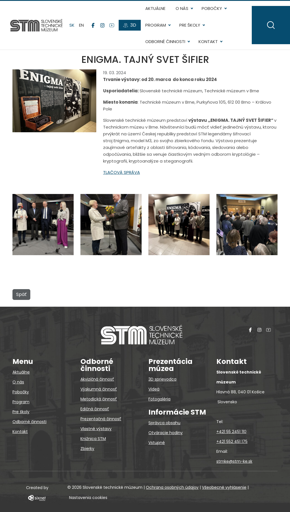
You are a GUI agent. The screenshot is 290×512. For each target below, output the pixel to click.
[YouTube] (111, 25)
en (81, 25)
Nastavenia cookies (88, 497)
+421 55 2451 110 (231, 431)
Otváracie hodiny (165, 433)
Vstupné (156, 442)
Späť (21, 294)
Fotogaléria (159, 399)
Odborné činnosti (165, 41)
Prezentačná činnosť (100, 419)
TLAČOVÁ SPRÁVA (121, 172)
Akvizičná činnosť (97, 379)
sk (71, 25)
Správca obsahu (164, 423)
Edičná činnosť (94, 409)
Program (155, 25)
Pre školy (189, 25)
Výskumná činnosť (98, 389)
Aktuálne (155, 8)
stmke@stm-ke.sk (234, 461)
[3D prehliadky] (130, 25)
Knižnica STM (93, 438)
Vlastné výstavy (96, 429)
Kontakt (208, 41)
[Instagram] (102, 25)
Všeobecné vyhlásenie (224, 487)
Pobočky (212, 8)
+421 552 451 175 (232, 441)
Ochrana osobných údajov (172, 487)
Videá (153, 389)
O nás (182, 8)
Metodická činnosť (98, 399)
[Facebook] (93, 25)
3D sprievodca (162, 379)
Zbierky (87, 448)
